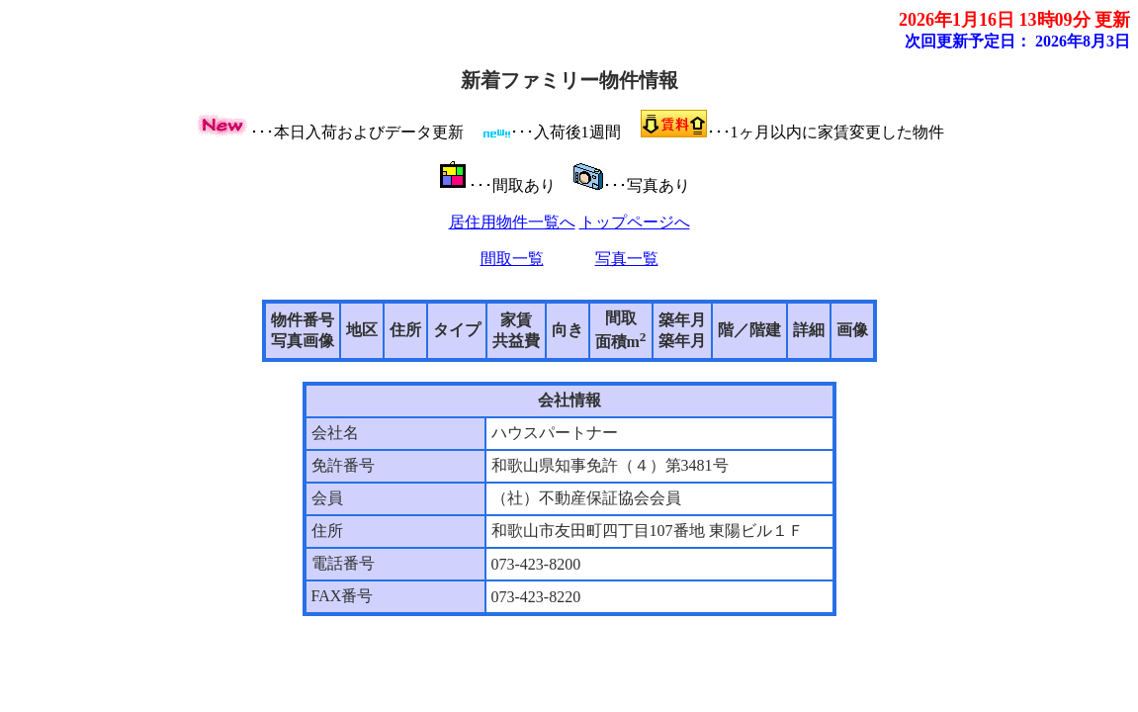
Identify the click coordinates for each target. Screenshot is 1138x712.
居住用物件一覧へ (512, 222)
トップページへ (634, 222)
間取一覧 (512, 258)
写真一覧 (626, 258)
